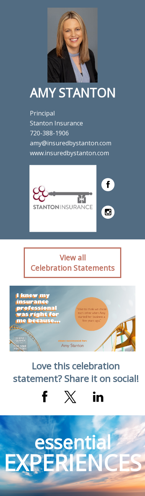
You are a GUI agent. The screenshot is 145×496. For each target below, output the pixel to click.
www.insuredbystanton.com (69, 153)
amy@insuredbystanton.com (70, 143)
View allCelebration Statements (72, 262)
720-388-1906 (49, 133)
